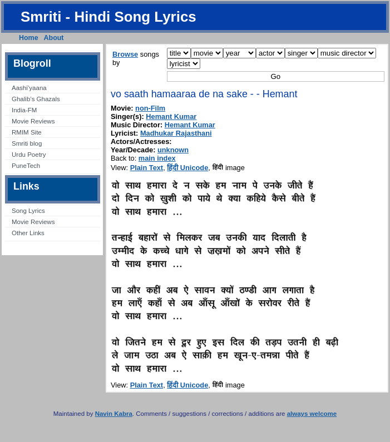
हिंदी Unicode (187, 167)
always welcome (312, 413)
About (54, 38)
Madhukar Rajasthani (176, 133)
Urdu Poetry (29, 154)
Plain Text (147, 167)
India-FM (24, 110)
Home (28, 38)
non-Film (150, 108)
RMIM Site (27, 132)
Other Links (28, 233)
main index (157, 158)
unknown (173, 150)
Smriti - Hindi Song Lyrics (108, 16)
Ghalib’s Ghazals (36, 99)
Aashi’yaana (29, 88)
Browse (125, 54)
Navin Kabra (113, 413)
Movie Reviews (33, 121)
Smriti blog (27, 143)
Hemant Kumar (171, 116)
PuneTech (26, 165)
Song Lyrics (28, 210)
